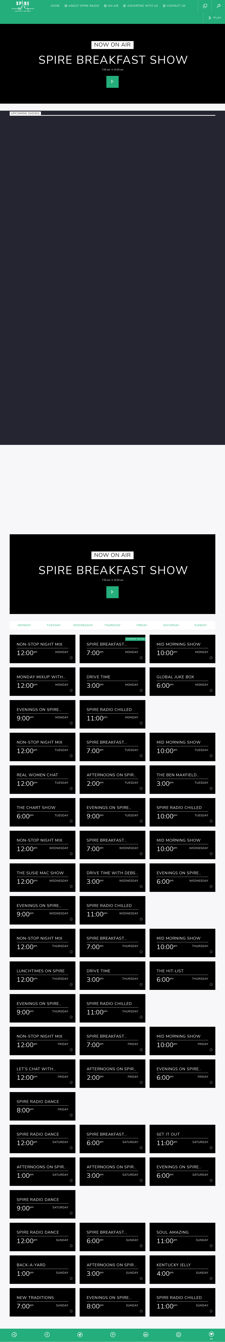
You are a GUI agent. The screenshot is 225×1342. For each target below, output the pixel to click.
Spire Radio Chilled (109, 710)
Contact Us (176, 6)
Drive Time (98, 677)
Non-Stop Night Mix (40, 644)
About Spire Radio (84, 6)
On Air (113, 6)
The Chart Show (36, 808)
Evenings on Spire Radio (38, 710)
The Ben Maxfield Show (177, 775)
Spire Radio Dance (38, 1102)
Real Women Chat (37, 775)
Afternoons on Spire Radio (111, 775)
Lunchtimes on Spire (41, 971)
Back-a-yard (31, 1265)
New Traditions (35, 1298)
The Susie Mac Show (40, 873)
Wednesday (83, 625)
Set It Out (168, 1134)
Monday (24, 625)
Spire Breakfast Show (113, 60)
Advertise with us (142, 6)
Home (55, 6)
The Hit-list (170, 971)
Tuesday (54, 625)
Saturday (171, 625)
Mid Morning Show (179, 644)
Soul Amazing (173, 1232)
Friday (142, 625)
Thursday (112, 625)
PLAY (214, 18)
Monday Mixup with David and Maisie (40, 677)
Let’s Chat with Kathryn (35, 1069)
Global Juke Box (175, 677)
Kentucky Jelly (174, 1265)
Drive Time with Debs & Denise (111, 873)
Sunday (200, 625)
